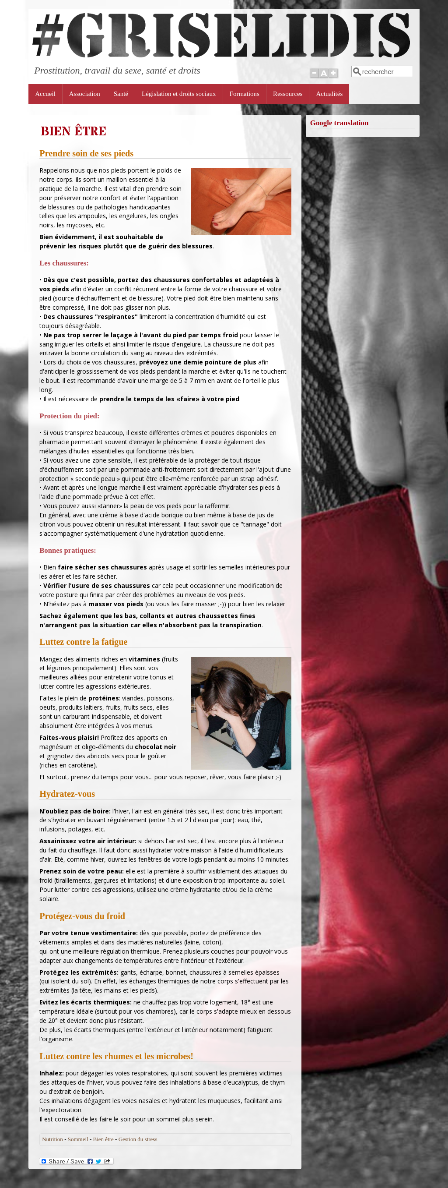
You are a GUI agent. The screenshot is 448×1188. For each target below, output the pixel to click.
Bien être (103, 1139)
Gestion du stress (138, 1139)
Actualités (329, 93)
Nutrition (52, 1139)
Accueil (45, 93)
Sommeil (78, 1139)
